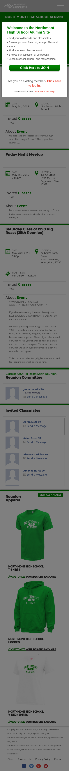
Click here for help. (44, 91)
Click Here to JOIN (34, 68)
